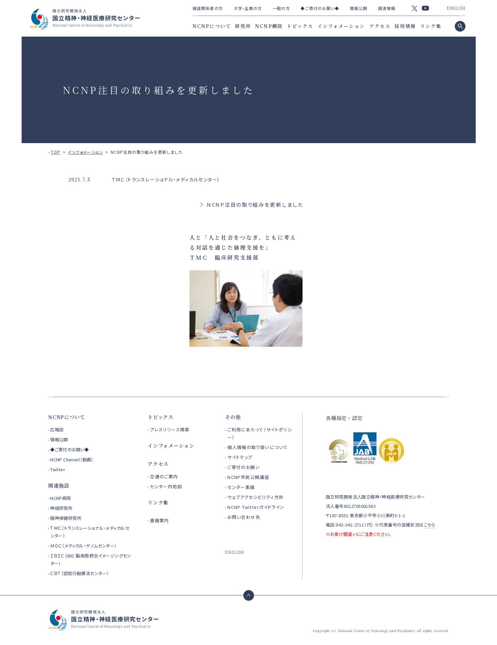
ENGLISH (456, 8)
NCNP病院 (269, 26)
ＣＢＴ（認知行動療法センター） (79, 573)
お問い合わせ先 (243, 517)
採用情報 (405, 26)
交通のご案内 (164, 476)
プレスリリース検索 (170, 429)
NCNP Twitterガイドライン (255, 507)
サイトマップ (239, 457)
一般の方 (281, 8)
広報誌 (56, 429)
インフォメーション (341, 26)
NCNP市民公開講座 (248, 477)
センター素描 (241, 487)
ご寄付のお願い (243, 467)
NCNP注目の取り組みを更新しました (255, 204)
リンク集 (430, 26)
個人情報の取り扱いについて (257, 447)
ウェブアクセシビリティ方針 (255, 497)
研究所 (243, 26)
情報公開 (358, 8)
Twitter (57, 469)
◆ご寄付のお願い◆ (320, 8)
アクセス (380, 26)
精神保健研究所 (65, 518)
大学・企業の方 (248, 8)
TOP (55, 152)
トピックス (300, 26)
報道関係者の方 (207, 8)
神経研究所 (61, 508)
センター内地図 (166, 486)
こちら (429, 525)
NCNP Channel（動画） (72, 459)
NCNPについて (211, 26)
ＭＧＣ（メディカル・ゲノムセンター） (83, 545)
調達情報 (386, 8)
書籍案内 (159, 520)
